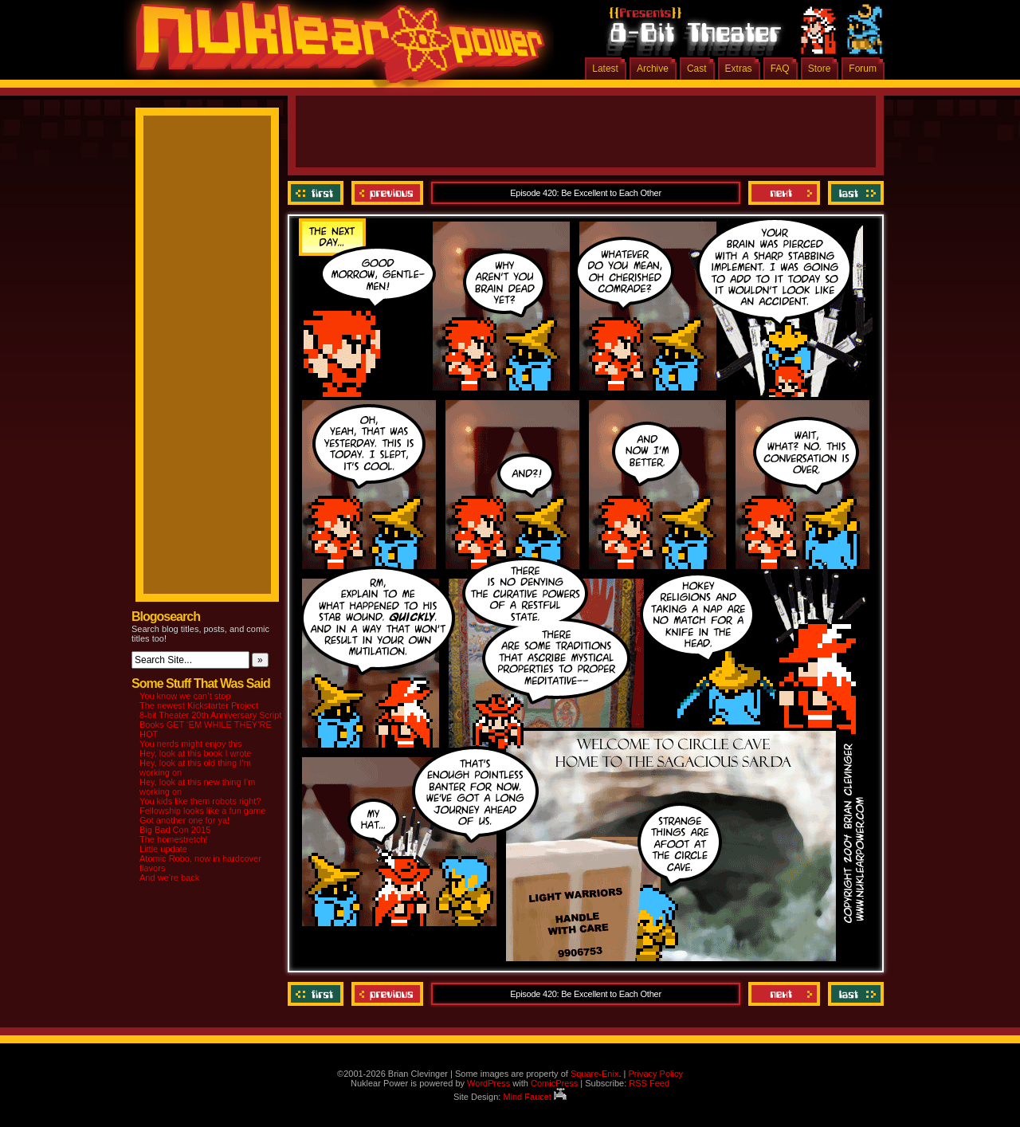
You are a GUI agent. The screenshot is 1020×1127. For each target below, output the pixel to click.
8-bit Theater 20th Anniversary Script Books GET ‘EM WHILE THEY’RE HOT (210, 724)
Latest (605, 68)
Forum (863, 68)
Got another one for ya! (184, 820)
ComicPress (554, 1083)
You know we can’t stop (185, 696)
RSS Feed (649, 1083)
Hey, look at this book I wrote (195, 753)
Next (784, 192)
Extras (738, 68)
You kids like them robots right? (200, 801)
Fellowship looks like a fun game (202, 810)
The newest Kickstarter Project (198, 705)
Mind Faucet (535, 1096)
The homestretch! (173, 839)
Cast (697, 68)
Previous (387, 192)
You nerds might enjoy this (190, 743)
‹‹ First (317, 192)
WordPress (488, 1083)
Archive (653, 68)
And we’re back (169, 877)
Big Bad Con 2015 (174, 829)
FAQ (780, 68)
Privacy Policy (655, 1073)
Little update (163, 849)
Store (819, 68)
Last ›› (854, 192)
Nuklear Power (335, 48)
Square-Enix (595, 1073)
